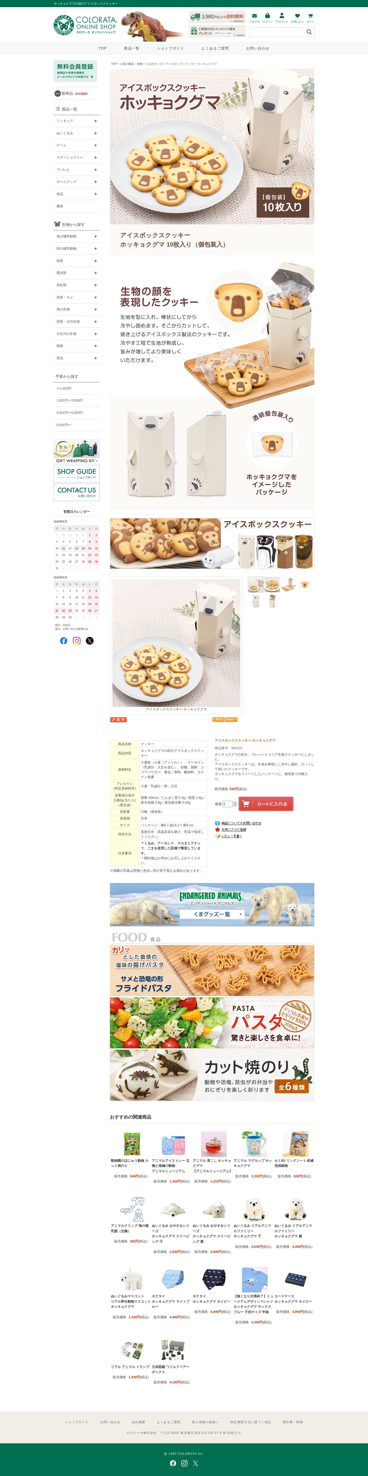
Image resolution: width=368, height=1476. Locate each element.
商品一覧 (132, 48)
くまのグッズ (154, 63)
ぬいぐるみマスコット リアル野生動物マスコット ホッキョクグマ (131, 1301)
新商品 (76, 93)
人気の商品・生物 (131, 63)
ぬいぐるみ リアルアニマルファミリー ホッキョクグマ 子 (252, 1231)
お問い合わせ (258, 48)
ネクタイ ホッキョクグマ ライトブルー (170, 1301)
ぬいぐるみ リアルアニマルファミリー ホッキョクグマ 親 (293, 1231)
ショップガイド (170, 48)
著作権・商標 (293, 1422)
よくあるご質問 (215, 48)
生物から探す (73, 224)
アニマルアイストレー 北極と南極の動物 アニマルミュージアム (170, 1166)
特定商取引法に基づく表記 (251, 1422)
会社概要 (138, 1422)
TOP (102, 48)
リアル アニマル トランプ (130, 1367)
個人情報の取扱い (205, 1422)
